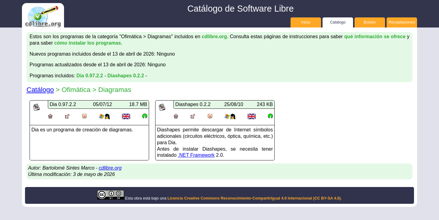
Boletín (370, 22)
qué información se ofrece (374, 36)
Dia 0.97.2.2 (90, 75)
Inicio (305, 22)
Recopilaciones (402, 22)
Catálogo (337, 22)
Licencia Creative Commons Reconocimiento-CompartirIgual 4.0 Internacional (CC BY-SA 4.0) (254, 198)
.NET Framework (196, 155)
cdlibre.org (214, 36)
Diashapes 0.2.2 (125, 75)
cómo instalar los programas (87, 43)
